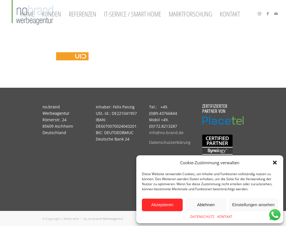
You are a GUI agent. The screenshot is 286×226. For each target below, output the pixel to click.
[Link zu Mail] (276, 13)
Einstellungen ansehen (253, 204)
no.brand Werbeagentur (105, 219)
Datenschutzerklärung (170, 142)
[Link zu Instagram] (259, 13)
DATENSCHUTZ (202, 216)
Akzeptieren (162, 204)
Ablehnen (205, 204)
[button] (275, 162)
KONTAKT (224, 216)
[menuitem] (27, 14)
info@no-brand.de (166, 132)
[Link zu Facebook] (268, 13)
